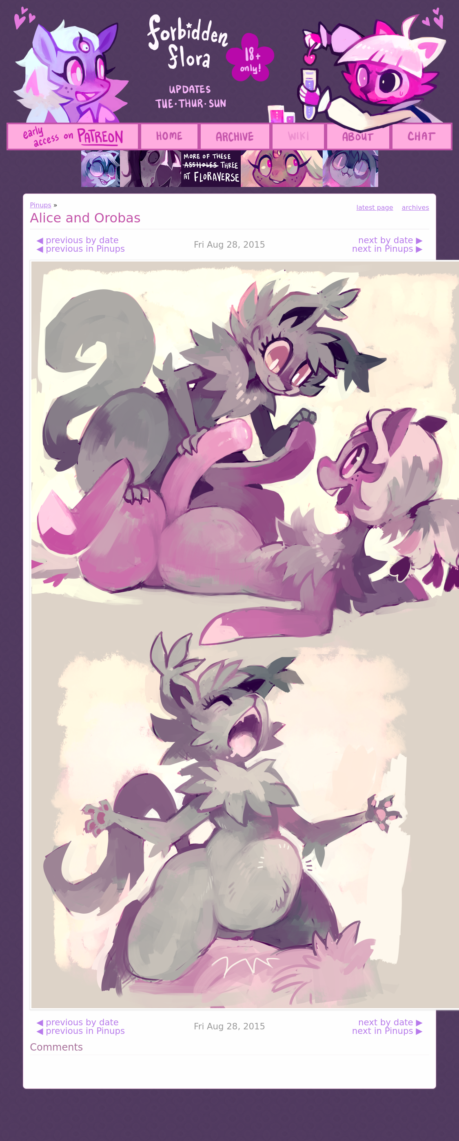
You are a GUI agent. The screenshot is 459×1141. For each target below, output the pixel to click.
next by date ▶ (390, 240)
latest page (375, 207)
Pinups (40, 205)
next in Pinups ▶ (387, 248)
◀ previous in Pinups (80, 248)
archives (415, 207)
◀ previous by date (77, 240)
